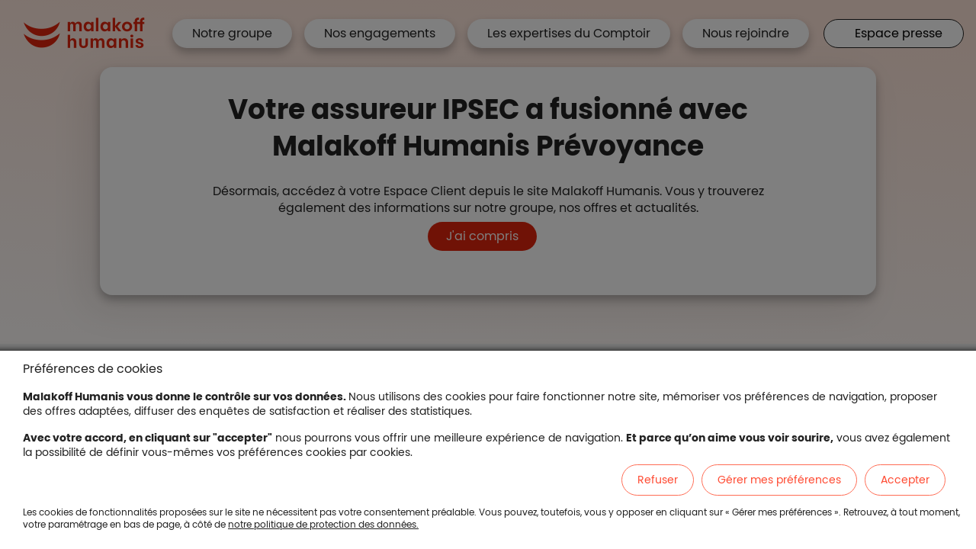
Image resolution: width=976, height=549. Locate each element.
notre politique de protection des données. (323, 524)
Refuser (657, 479)
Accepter (905, 479)
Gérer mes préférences (779, 479)
